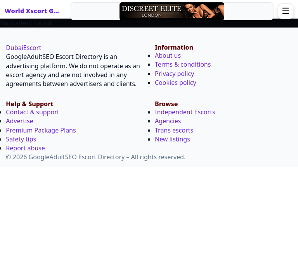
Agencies (168, 121)
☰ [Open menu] (285, 11)
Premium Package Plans (41, 130)
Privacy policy (174, 73)
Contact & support (32, 112)
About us (168, 55)
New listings (172, 139)
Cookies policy (175, 82)
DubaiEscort (23, 47)
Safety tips (21, 139)
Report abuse (25, 148)
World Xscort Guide (34, 11)
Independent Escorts (185, 112)
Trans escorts (174, 130)
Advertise (19, 121)
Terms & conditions (183, 64)
